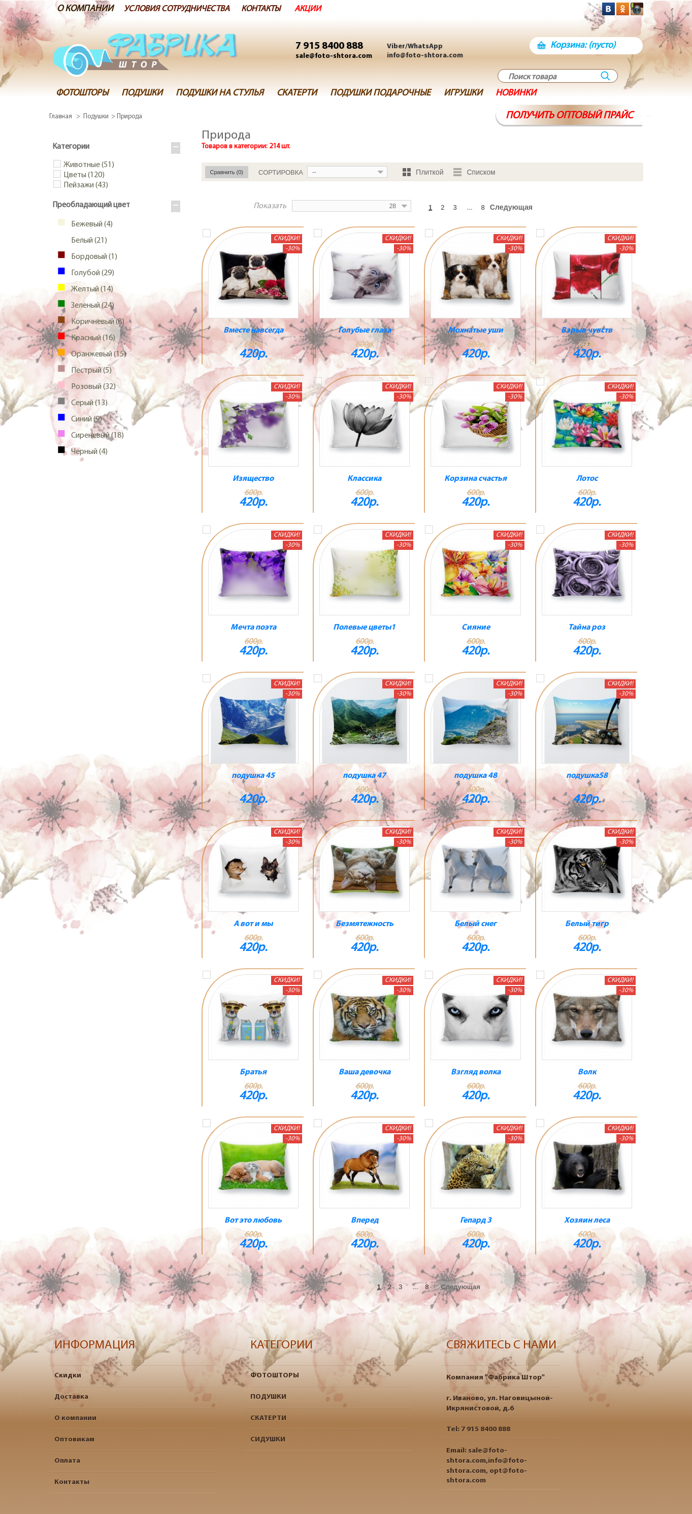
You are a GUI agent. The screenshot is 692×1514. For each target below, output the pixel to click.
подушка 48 (475, 776)
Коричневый (95, 322)
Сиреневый (95, 436)
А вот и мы (253, 924)
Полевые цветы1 (364, 627)
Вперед (364, 1220)
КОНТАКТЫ (275, 9)
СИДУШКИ (267, 1439)
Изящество (253, 479)
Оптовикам (74, 1439)
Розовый (91, 387)
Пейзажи (85, 185)
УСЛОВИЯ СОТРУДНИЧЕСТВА (183, 9)
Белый (87, 241)
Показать (280, 206)
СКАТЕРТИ (268, 1418)
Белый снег (475, 924)
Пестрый (89, 371)
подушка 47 (364, 776)
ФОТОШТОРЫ (274, 1375)
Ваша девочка (364, 1072)
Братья (253, 1072)
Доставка (71, 1397)
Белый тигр (587, 924)
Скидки (67, 1375)
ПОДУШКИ (268, 1397)
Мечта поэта (253, 627)
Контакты (71, 1482)
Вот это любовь (253, 1220)
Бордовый (92, 257)
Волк (587, 1072)
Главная (60, 116)
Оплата (67, 1461)
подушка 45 (253, 776)
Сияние (476, 627)
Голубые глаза (364, 330)
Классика (364, 479)
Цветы (84, 175)
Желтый (90, 289)
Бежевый (90, 224)
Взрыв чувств (586, 330)
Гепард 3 (475, 1220)
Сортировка (280, 172)
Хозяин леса (587, 1220)
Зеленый (90, 306)
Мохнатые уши (475, 330)
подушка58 (587, 776)
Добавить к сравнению (207, 233)
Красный (91, 338)
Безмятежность (364, 924)
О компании (75, 1418)
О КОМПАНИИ (85, 9)
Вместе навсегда (253, 330)
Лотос (587, 479)
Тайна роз (586, 627)
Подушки (96, 116)
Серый (87, 403)
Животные (88, 165)
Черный (87, 452)
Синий (84, 419)
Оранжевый (96, 354)
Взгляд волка (476, 1072)
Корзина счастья (475, 479)
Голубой (90, 273)
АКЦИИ (324, 9)
